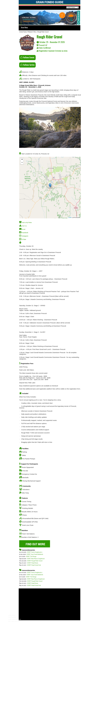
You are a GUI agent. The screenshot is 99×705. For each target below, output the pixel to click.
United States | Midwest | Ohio (27, 32)
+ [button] (22, 159)
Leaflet (70, 217)
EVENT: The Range (31, 557)
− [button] (22, 162)
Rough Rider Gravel (43, 32)
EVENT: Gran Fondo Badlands (35, 554)
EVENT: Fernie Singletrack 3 (34, 552)
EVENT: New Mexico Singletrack (36, 559)
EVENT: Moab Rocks (32, 563)
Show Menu (24, 27)
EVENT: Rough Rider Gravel (34, 561)
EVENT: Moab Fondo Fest (34, 565)
